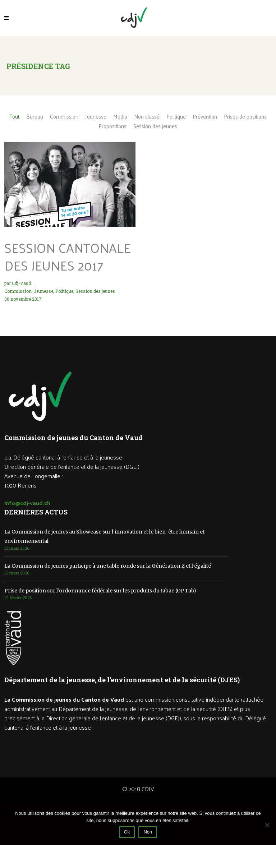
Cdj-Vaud (22, 283)
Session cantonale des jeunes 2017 (67, 256)
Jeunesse (43, 291)
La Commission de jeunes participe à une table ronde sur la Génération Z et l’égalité (107, 566)
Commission (18, 291)
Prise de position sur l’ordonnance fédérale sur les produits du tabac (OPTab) (100, 590)
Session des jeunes (95, 291)
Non (147, 832)
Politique (64, 291)
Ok (127, 832)
